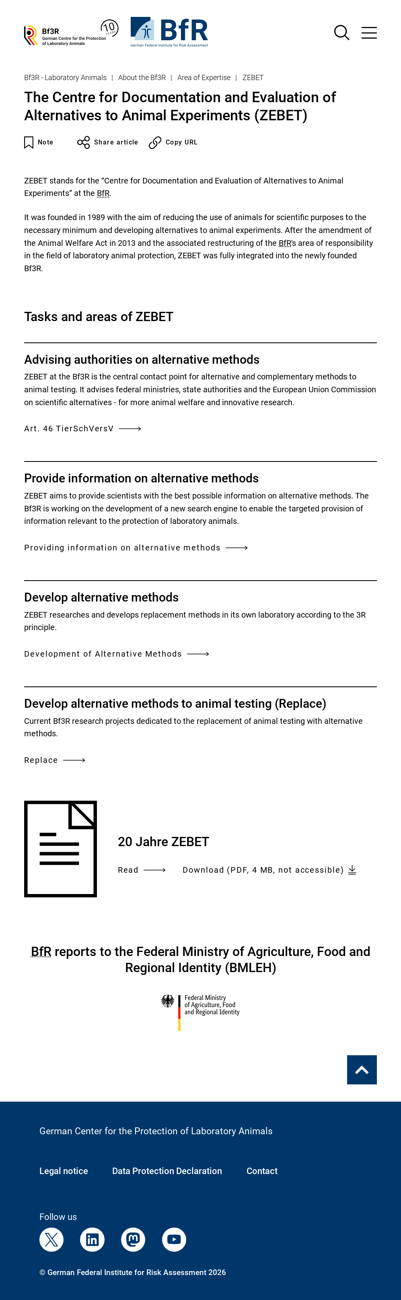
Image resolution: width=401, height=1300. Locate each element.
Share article (108, 142)
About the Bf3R (142, 78)
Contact (262, 1171)
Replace (54, 760)
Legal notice (63, 1171)
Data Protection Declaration (167, 1171)
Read (142, 870)
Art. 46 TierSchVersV (82, 428)
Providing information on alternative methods (135, 548)
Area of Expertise (203, 78)
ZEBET (253, 78)
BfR (103, 193)
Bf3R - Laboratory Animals (65, 78)
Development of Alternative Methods (116, 654)
